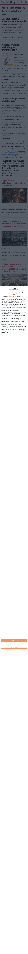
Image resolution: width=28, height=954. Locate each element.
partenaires (10, 296)
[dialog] (14, 620)
